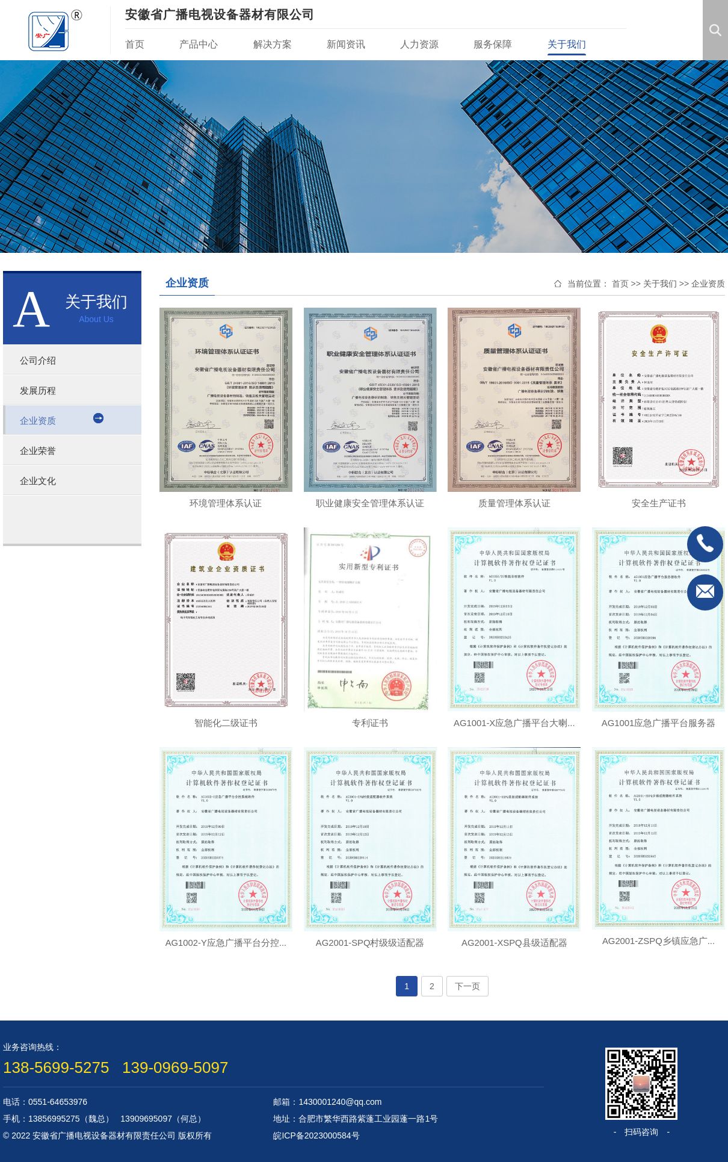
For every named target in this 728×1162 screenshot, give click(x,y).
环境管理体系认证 (226, 503)
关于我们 (567, 44)
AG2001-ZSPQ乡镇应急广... (658, 941)
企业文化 (41, 480)
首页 (134, 44)
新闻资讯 (346, 44)
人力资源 (419, 44)
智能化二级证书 (226, 723)
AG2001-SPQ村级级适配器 (370, 942)
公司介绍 (41, 360)
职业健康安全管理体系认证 (370, 503)
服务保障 (493, 44)
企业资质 (41, 420)
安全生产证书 (659, 503)
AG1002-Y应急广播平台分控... (226, 942)
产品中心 (198, 44)
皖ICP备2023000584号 (316, 1135)
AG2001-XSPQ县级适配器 (514, 942)
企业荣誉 (41, 450)
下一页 (467, 986)
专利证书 (370, 723)
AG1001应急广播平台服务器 (658, 723)
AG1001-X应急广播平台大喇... (515, 723)
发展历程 (41, 390)
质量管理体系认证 (514, 503)
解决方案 (272, 44)
